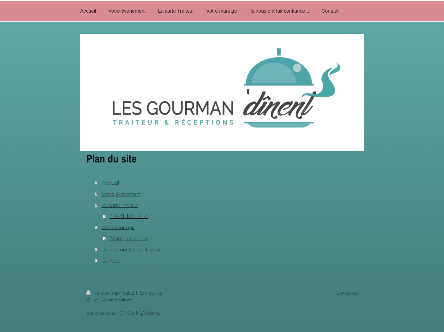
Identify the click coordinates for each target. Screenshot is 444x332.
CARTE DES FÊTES (129, 216)
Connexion (347, 293)
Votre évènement (121, 194)
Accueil (110, 182)
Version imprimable (111, 293)
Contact (110, 260)
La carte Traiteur (119, 205)
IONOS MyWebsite (138, 313)
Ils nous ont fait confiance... (132, 249)
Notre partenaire (129, 238)
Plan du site (150, 293)
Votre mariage (118, 227)
